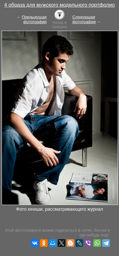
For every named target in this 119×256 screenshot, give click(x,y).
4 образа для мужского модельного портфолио (59, 5)
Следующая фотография (84, 19)
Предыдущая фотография (34, 19)
